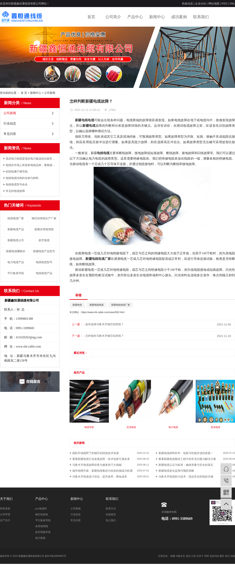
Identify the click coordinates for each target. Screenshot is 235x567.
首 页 (24, 92)
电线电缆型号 (44, 262)
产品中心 (135, 17)
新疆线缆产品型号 (44, 251)
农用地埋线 (41, 526)
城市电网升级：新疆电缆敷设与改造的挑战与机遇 (102, 470)
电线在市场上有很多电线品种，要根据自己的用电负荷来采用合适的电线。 (31, 165)
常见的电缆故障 (15, 190)
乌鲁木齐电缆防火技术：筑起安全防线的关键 (185, 476)
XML (232, 3)
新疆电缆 (77, 304)
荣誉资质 (5, 508)
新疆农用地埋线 (44, 229)
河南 (232, 556)
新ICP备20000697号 (55, 556)
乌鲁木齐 (180, 556)
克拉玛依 (214, 556)
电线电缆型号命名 (17, 184)
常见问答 (10, 133)
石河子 (199, 556)
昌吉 (188, 556)
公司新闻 (49, 92)
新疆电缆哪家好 (15, 251)
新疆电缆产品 (15, 229)
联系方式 (111, 508)
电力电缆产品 (15, 262)
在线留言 (111, 514)
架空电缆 (44, 240)
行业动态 (10, 123)
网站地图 (213, 3)
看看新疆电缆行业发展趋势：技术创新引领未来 (101, 458)
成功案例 (179, 17)
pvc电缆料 (41, 508)
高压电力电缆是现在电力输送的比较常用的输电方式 (31, 158)
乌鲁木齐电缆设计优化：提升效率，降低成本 (99, 476)
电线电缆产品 (44, 273)
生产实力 (5, 520)
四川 (227, 556)
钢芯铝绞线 (41, 514)
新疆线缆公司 (15, 240)
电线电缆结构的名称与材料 (22, 178)
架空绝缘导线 (43, 532)
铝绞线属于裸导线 (17, 171)
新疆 (172, 556)
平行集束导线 (15, 273)
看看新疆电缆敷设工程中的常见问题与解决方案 (187, 458)
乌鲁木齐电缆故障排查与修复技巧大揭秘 (97, 464)
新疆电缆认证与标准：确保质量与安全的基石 (185, 464)
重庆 (222, 556)
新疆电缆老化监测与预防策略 (176, 470)
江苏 (193, 556)
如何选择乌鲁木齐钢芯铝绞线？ (104, 324)
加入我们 (111, 520)
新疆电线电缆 (96, 304)
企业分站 (200, 3)
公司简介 (113, 17)
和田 (206, 556)
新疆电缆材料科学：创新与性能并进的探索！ (185, 453)
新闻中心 (157, 17)
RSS (224, 3)
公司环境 (5, 514)
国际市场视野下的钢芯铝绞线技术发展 (95, 453)
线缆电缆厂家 (15, 218)
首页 (91, 17)
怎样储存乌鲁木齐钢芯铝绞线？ (104, 335)
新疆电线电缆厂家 (120, 304)
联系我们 (201, 17)
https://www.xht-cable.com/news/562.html (102, 312)
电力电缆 (40, 537)
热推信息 (187, 3)
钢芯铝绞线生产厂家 (44, 218)
